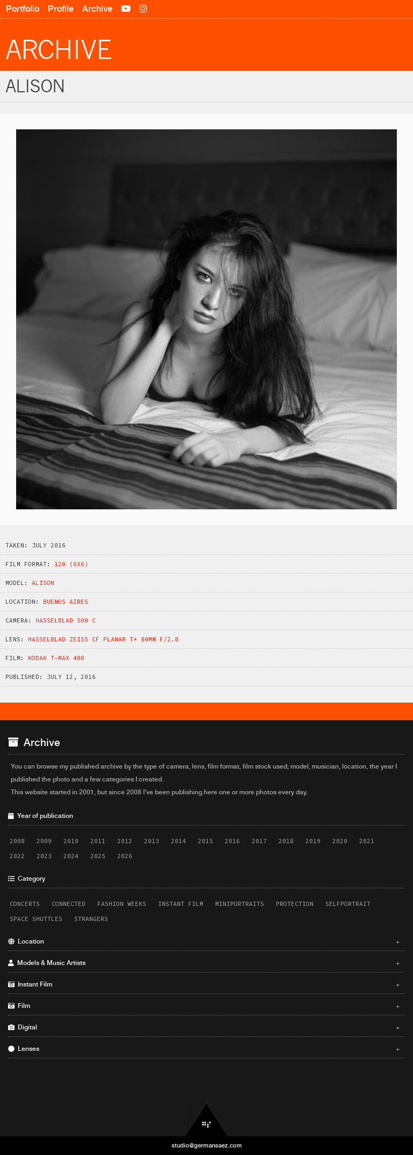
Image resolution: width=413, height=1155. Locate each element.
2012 (124, 841)
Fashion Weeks (121, 904)
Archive (97, 9)
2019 (313, 841)
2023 (44, 856)
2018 (286, 841)
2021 (366, 841)
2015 (205, 841)
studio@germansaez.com (207, 1145)
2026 (124, 856)
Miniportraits (239, 904)
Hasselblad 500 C (65, 620)
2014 (178, 841)
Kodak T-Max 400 (56, 658)
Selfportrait (348, 904)
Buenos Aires (65, 601)
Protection (295, 904)
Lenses (204, 1048)
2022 (17, 856)
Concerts (25, 904)
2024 (71, 856)
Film (204, 1006)
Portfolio (22, 9)
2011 (97, 841)
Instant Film (180, 904)
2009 (44, 841)
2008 (17, 841)
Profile (61, 9)
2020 (339, 841)
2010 (71, 841)
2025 (97, 856)
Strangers (91, 919)
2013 (151, 841)
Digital (204, 1027)
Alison (43, 583)
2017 (259, 841)
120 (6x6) (71, 564)
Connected (69, 904)
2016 (232, 841)
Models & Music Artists (204, 963)
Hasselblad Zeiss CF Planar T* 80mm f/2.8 (103, 639)
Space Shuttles (36, 919)
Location (204, 941)
